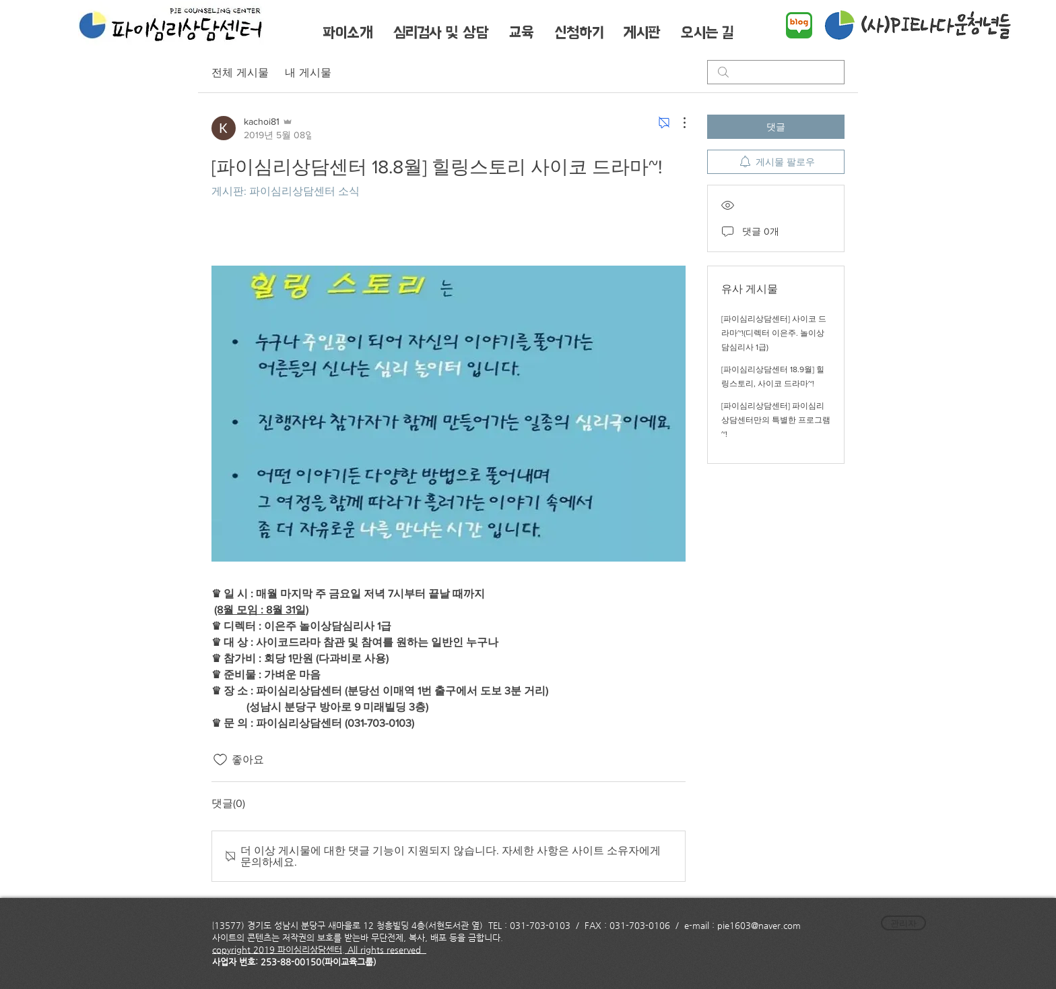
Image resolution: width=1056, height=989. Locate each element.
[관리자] (903, 923)
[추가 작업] (677, 123)
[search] (776, 72)
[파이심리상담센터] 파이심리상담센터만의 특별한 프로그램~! (775, 420)
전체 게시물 (240, 72)
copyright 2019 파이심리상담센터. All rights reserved (319, 950)
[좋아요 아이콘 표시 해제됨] (220, 760)
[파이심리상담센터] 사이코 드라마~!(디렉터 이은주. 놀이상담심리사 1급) (773, 333)
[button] (347, 32)
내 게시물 (308, 72)
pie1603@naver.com (759, 925)
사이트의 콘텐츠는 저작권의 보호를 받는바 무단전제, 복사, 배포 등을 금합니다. (359, 937)
